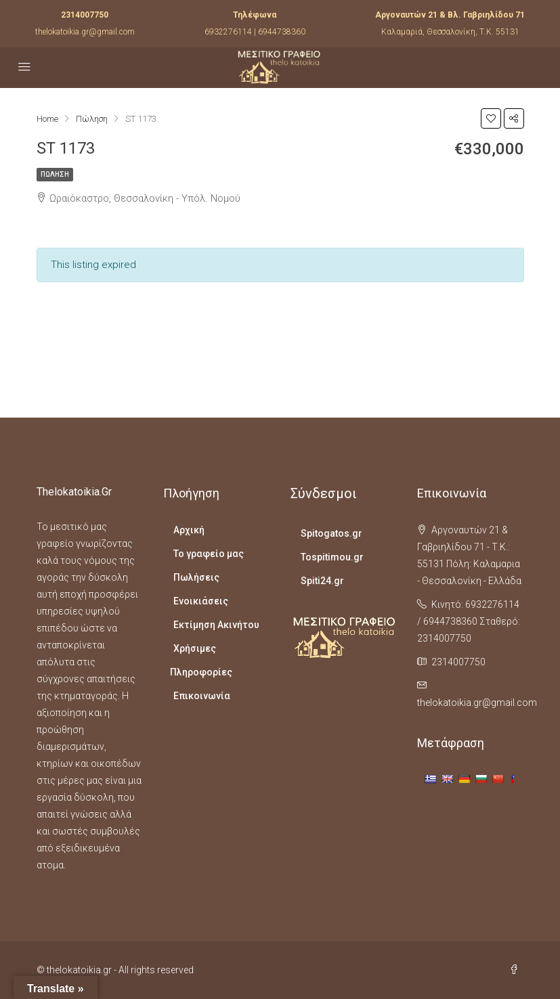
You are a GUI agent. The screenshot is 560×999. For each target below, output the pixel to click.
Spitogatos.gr (331, 533)
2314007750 (84, 15)
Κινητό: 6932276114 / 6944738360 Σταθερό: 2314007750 (468, 621)
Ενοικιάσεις (200, 601)
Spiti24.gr (322, 580)
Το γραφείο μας (208, 553)
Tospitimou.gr (332, 557)
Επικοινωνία (201, 695)
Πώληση (55, 174)
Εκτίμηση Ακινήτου (216, 624)
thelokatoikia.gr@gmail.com (85, 32)
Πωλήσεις (196, 577)
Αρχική (188, 530)
